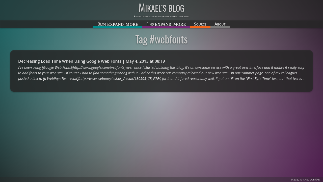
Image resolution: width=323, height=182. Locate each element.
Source (200, 24)
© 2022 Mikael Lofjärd (305, 179)
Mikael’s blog (161, 8)
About (220, 24)
